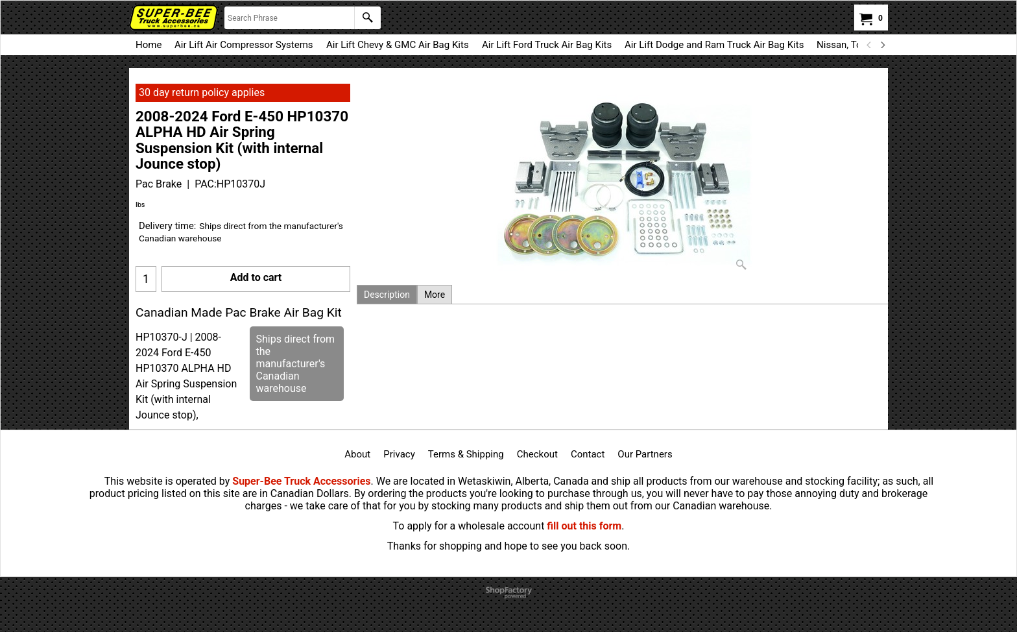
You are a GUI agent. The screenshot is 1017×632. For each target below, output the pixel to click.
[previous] (869, 45)
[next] (882, 45)
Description (387, 294)
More (434, 294)
